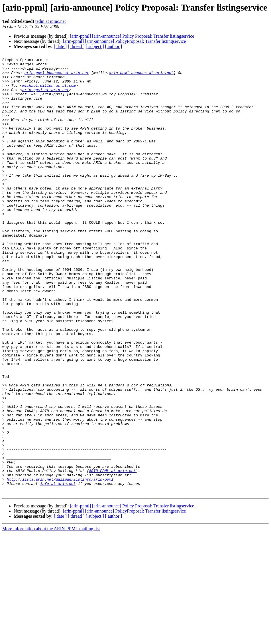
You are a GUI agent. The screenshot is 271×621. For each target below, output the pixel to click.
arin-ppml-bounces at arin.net (57, 75)
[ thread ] (76, 46)
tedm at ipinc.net (50, 21)
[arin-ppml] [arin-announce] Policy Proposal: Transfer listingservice (132, 36)
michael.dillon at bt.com (49, 91)
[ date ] (60, 46)
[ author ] (113, 46)
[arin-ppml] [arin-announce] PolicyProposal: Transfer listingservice (124, 41)
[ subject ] (95, 46)
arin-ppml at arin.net (45, 96)
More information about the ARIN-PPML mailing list (51, 616)
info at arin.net (58, 569)
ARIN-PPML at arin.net (112, 553)
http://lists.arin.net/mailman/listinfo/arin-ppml (60, 563)
